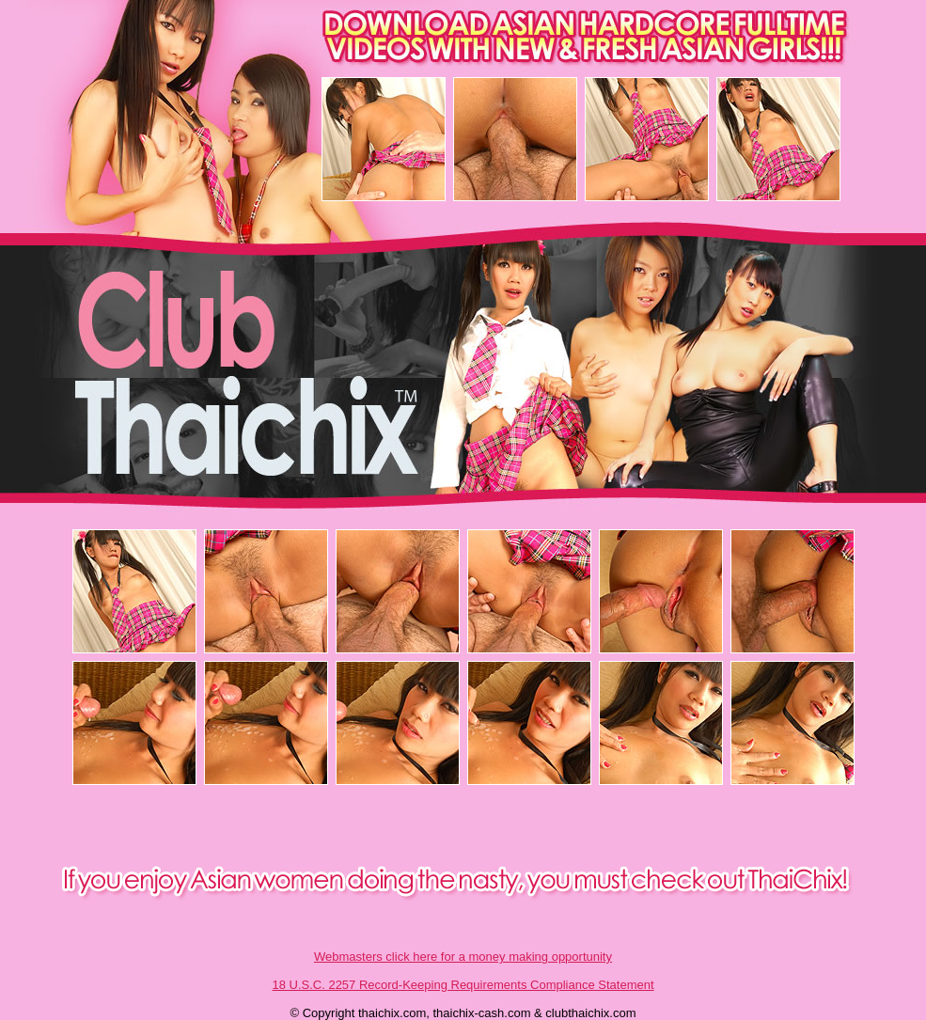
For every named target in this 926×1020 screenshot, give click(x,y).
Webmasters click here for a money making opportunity (463, 956)
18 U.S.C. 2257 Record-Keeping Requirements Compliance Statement (462, 985)
